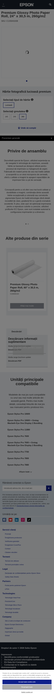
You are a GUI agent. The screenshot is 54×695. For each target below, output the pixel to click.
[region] (27, 682)
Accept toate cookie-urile (26, 682)
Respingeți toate (26, 687)
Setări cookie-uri (27, 692)
